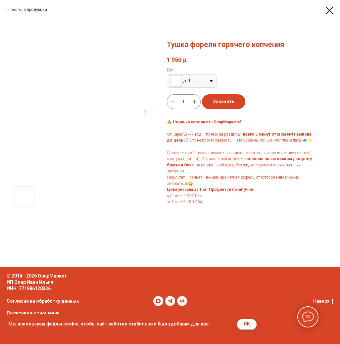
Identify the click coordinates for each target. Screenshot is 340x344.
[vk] (182, 301)
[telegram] (170, 301)
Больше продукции (29, 9)
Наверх (323, 301)
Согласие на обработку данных (43, 301)
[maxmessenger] (158, 301)
